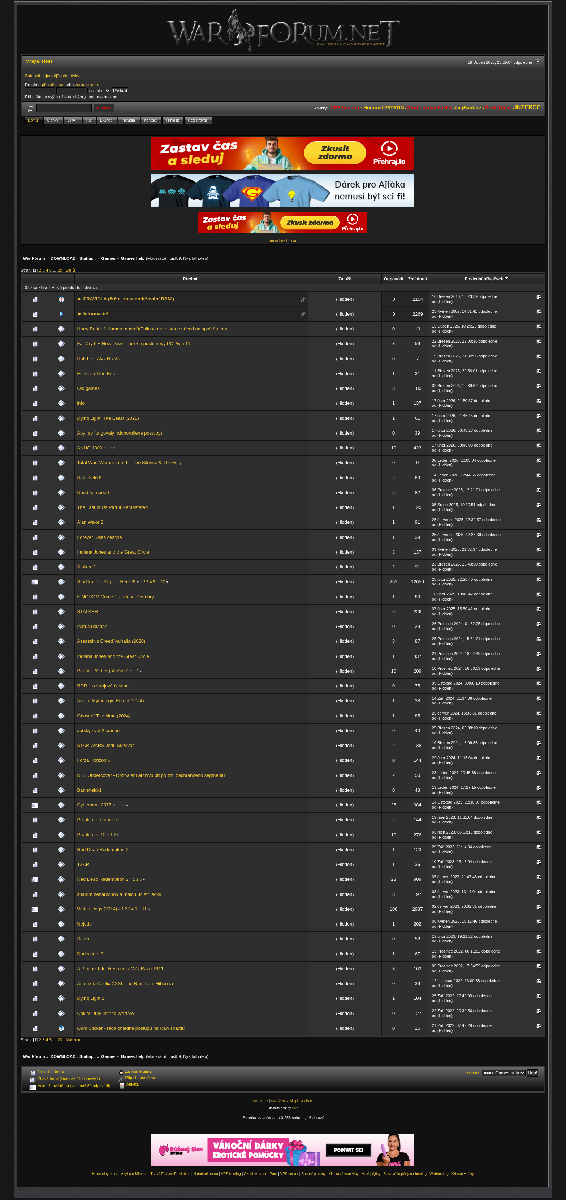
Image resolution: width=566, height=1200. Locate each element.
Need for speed (93, 492)
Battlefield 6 (89, 477)
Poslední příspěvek (487, 278)
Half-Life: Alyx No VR (99, 358)
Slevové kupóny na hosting (405, 1174)
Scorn (83, 938)
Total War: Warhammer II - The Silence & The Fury (129, 462)
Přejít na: (472, 1073)
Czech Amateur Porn (260, 1174)
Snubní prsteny (313, 1174)
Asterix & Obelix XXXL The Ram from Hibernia (125, 983)
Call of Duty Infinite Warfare (105, 1013)
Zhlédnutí (417, 278)
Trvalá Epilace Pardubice (170, 1174)
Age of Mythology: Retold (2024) (110, 700)
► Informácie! (92, 313)
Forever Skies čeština (99, 537)
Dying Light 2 (90, 998)
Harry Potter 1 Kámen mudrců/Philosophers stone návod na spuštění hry (152, 328)
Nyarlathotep (195, 258)
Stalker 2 (86, 567)
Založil (344, 278)
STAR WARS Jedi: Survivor (105, 745)
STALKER (87, 611)
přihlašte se (52, 84)
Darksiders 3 (90, 954)
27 (162, 582)
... (55, 270)
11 (144, 909)
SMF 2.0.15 (260, 1101)
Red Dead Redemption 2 (102, 849)
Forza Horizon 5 (93, 760)
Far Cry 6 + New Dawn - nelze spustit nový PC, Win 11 (133, 343)
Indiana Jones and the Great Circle (113, 552)
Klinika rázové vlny (344, 1174)
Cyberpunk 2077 (94, 805)
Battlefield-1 (89, 790)
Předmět (191, 278)
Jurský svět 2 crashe (98, 730)
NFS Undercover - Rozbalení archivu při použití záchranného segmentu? (152, 775)
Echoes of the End (96, 373)
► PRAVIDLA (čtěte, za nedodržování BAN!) (125, 299)
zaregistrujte (86, 84)
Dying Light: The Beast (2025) (108, 418)
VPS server (289, 1174)
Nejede (84, 924)
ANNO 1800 (89, 447)
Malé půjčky (371, 1174)
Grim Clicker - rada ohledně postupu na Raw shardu (131, 1028)
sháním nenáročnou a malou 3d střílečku (119, 894)
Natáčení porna (205, 1174)
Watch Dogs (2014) (97, 908)
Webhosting (439, 1174)
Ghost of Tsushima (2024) (103, 715)
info (81, 403)
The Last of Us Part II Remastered (112, 507)
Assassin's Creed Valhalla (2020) (111, 641)
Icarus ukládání (93, 626)
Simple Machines (302, 1101)
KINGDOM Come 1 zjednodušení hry (115, 596)
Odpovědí (393, 278)
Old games (88, 388)
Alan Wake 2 (90, 522)
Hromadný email (105, 1174)
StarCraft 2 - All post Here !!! (106, 581)
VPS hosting (231, 1174)
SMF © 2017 (279, 1101)
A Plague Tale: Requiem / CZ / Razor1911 (120, 968)
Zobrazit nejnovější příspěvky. (52, 75)
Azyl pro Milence (134, 1174)
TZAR (83, 864)
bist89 (175, 258)
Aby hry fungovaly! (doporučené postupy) (119, 433)
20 (59, 270)
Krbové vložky (462, 1174)
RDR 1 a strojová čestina (103, 686)
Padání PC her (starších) (103, 670)
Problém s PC (92, 834)
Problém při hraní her (99, 819)
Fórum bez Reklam (283, 241)
